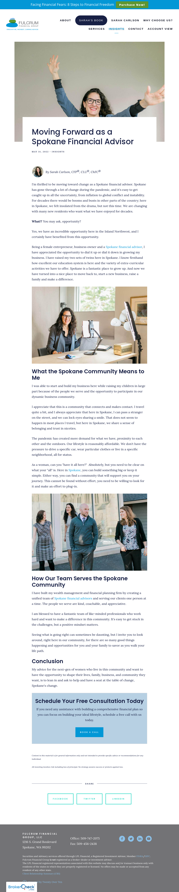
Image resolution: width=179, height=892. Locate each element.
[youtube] (149, 839)
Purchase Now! (132, 5)
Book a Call (89, 732)
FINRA (139, 856)
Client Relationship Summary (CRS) (41, 873)
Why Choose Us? (158, 20)
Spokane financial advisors (73, 598)
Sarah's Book (91, 20)
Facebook (60, 798)
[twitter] (131, 839)
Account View (160, 28)
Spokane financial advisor (124, 247)
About (65, 20)
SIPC (147, 856)
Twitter (89, 798)
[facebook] (122, 839)
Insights (116, 28)
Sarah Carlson (125, 20)
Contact (136, 28)
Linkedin (118, 798)
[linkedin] (140, 839)
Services (97, 28)
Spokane (74, 470)
